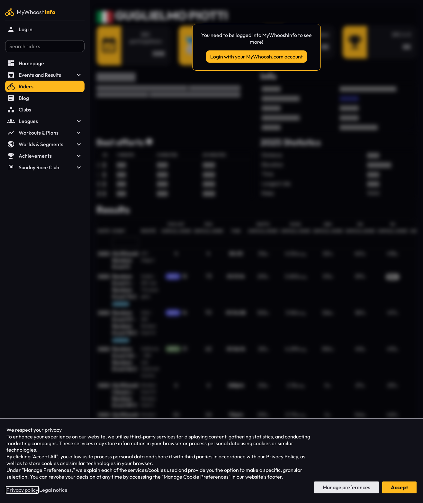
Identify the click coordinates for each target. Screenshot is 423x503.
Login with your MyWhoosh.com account (256, 56)
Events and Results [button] (45, 75)
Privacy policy (22, 490)
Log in (19, 29)
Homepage (25, 63)
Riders (20, 86)
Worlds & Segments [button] (45, 144)
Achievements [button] (45, 156)
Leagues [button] (45, 121)
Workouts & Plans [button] (45, 133)
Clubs (19, 109)
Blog (18, 98)
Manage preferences (346, 487)
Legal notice (53, 490)
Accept (399, 487)
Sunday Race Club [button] (45, 167)
